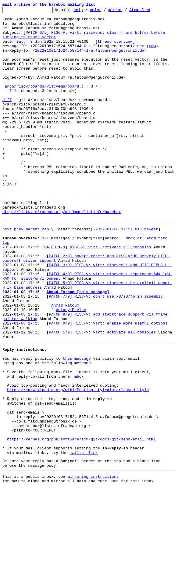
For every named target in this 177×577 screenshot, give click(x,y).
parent (33, 272)
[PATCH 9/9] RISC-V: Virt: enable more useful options (106, 385)
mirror (125, 11)
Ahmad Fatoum (65, 363)
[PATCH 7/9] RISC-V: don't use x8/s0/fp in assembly (104, 352)
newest (151, 272)
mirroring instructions (93, 565)
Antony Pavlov (71, 368)
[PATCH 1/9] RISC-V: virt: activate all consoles (96, 293)
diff (7, 118)
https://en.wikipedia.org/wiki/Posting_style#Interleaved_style (78, 463)
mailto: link (84, 538)
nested (112, 282)
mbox (79, 447)
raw (152, 53)
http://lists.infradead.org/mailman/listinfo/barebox (61, 252)
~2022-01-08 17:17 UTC (117, 272)
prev (18, 272)
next (7, 272)
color (105, 11)
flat (97, 282)
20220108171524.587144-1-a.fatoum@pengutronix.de (89, 59)
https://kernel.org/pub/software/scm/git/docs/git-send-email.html (81, 522)
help (87, 11)
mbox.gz (133, 282)
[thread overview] (115, 48)
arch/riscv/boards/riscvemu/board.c (44, 102)
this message (77, 425)
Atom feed (149, 11)
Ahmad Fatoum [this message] (77, 347)
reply (48, 272)
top (5, 288)
